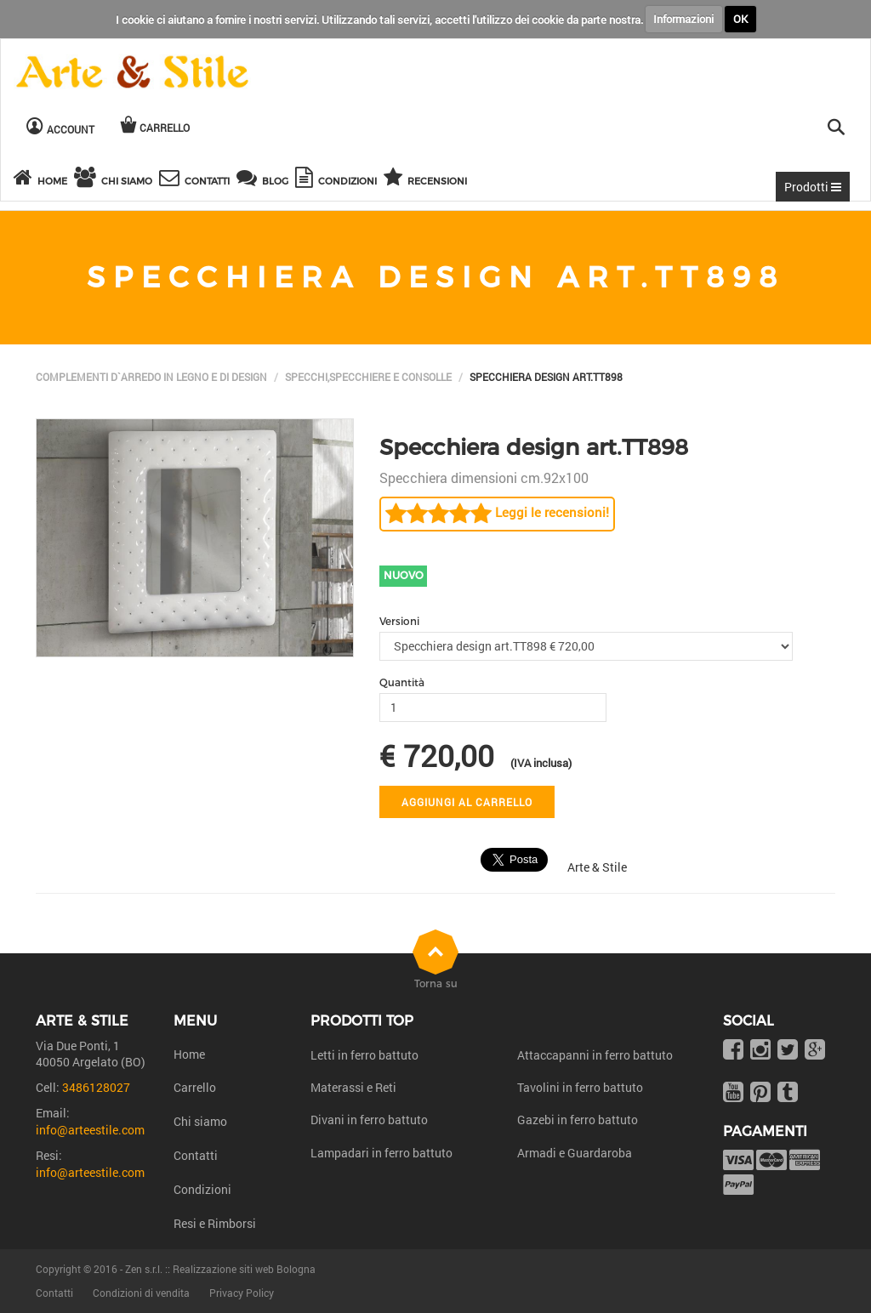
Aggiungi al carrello (466, 802)
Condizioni (202, 1189)
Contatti (196, 1155)
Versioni (399, 621)
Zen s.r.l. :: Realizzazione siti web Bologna (220, 1269)
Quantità (401, 682)
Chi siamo (200, 1121)
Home (189, 1054)
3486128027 (96, 1087)
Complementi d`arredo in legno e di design (151, 377)
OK (740, 18)
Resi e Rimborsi (215, 1223)
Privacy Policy (241, 1292)
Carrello (195, 1087)
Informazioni (683, 18)
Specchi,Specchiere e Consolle (368, 377)
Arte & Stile (597, 867)
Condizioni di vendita (141, 1292)
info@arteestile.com (90, 1130)
